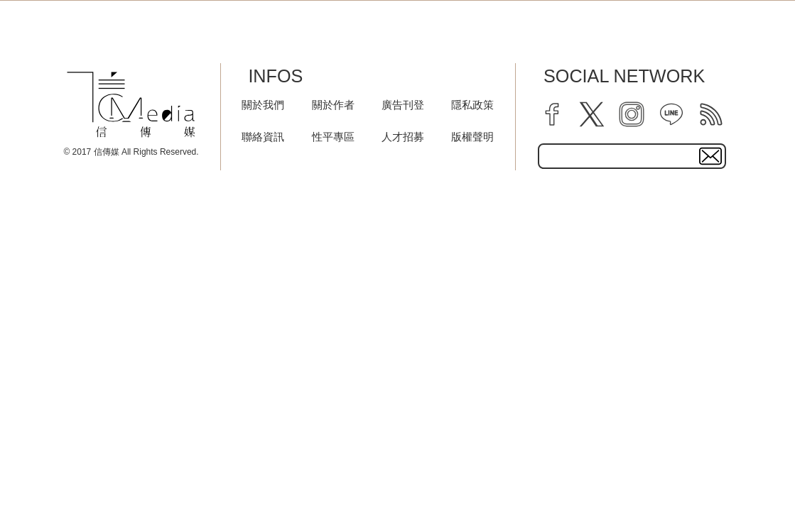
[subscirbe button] (710, 156)
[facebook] (552, 114)
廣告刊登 (403, 105)
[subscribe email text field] (632, 156)
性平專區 (333, 137)
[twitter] (592, 114)
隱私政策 (472, 105)
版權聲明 (472, 137)
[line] (671, 114)
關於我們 (263, 105)
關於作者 (333, 105)
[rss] (711, 114)
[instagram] (631, 114)
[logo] (131, 104)
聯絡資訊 (263, 137)
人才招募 (403, 137)
